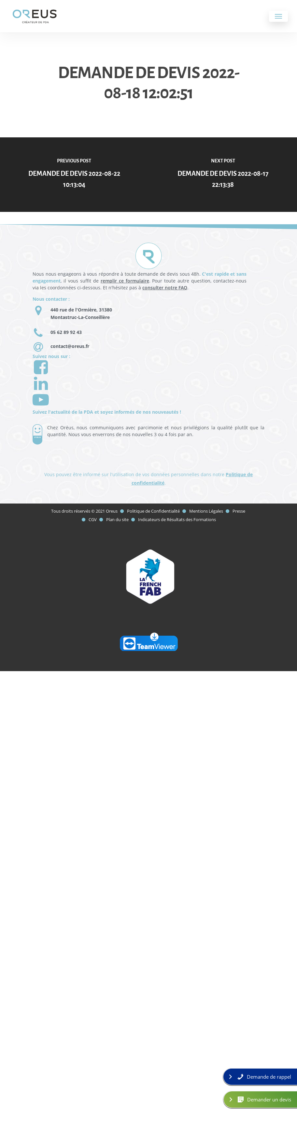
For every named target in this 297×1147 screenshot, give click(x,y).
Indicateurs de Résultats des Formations (177, 519)
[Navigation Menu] (278, 16)
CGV (93, 519)
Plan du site (118, 519)
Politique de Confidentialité (153, 511)
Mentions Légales (206, 511)
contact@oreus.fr (69, 346)
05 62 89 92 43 (66, 332)
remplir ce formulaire (125, 281)
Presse (239, 511)
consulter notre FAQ (164, 287)
